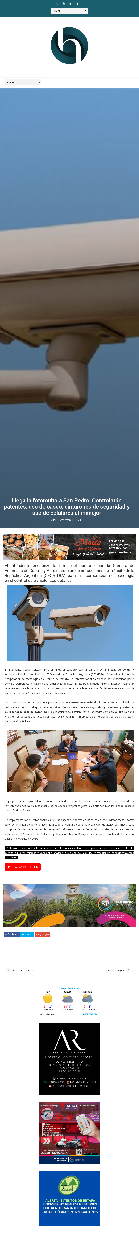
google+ (42, 1237)
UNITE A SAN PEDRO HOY (22, 1171)
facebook (11, 1237)
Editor (53, 821)
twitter (27, 1237)
